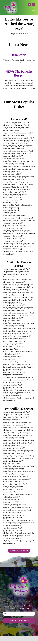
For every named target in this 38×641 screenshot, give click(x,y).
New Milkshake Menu (19, 408)
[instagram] (33, 4)
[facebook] (29, 4)
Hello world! (19, 55)
